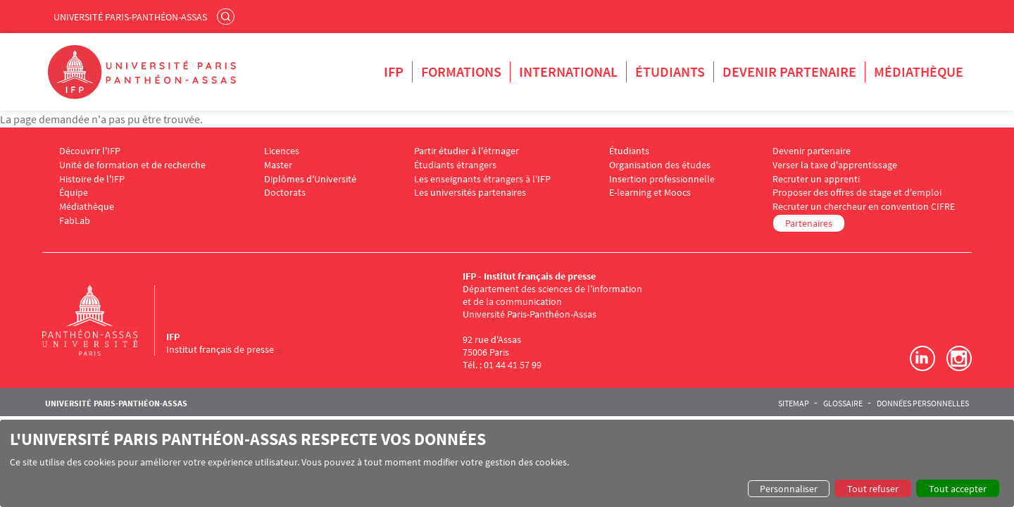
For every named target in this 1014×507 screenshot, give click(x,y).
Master (278, 165)
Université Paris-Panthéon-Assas (130, 17)
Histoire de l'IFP (92, 179)
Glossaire (843, 403)
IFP (393, 71)
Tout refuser (873, 488)
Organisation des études (660, 165)
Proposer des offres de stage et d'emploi (856, 193)
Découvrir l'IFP (89, 151)
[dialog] (507, 463)
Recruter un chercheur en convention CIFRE (863, 207)
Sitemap (793, 403)
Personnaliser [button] (789, 488)
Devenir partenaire (789, 71)
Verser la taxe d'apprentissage (834, 165)
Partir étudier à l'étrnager (466, 151)
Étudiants (670, 71)
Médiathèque (918, 71)
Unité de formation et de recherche (132, 165)
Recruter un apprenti (816, 179)
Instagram (959, 358)
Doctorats (285, 193)
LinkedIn (922, 358)
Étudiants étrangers (455, 165)
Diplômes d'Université (310, 179)
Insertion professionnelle (662, 179)
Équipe (73, 193)
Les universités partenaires (470, 193)
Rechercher (227, 16)
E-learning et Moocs (650, 193)
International (568, 71)
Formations (461, 71)
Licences (281, 151)
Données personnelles (923, 403)
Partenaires (808, 223)
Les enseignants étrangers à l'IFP (482, 179)
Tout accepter (958, 488)
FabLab (74, 221)
